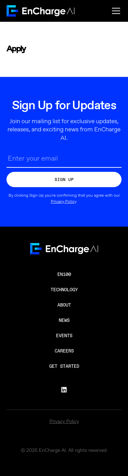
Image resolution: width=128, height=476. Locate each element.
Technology (64, 289)
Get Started (64, 366)
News (64, 320)
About (64, 305)
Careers (64, 351)
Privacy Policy (63, 201)
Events (64, 335)
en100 (64, 274)
